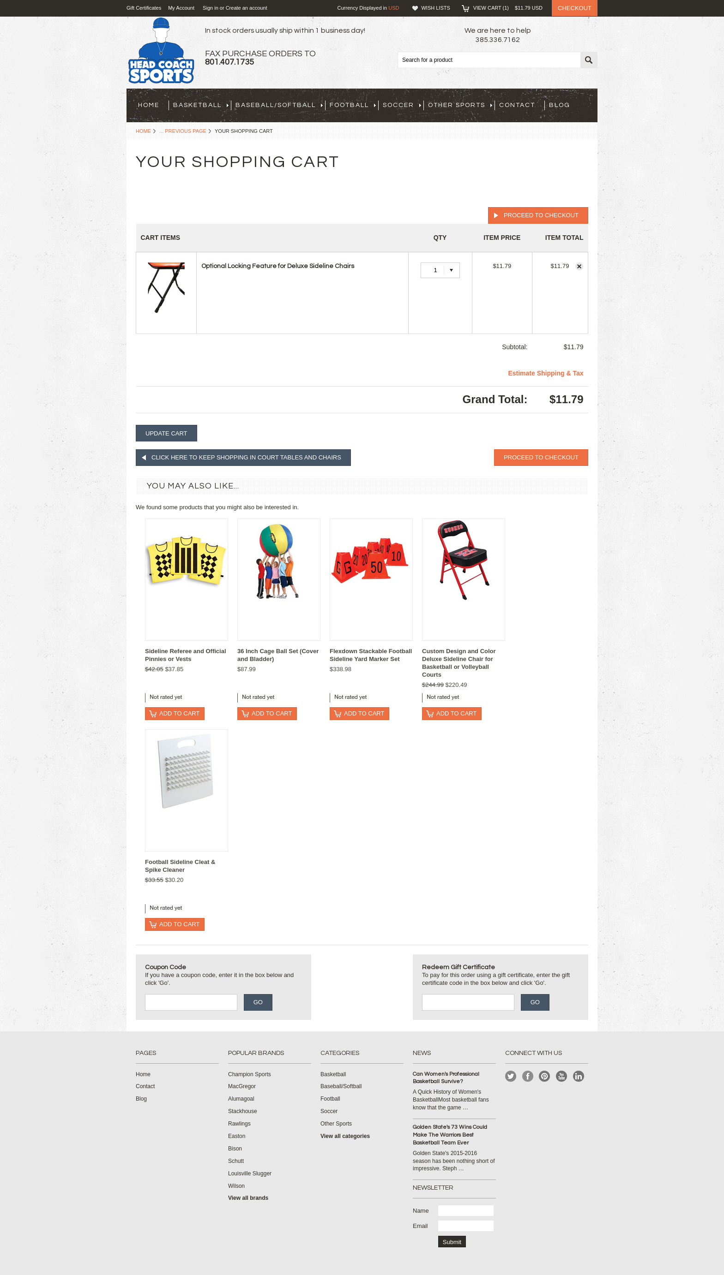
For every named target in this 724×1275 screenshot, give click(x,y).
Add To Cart (179, 713)
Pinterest (544, 1076)
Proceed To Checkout (541, 215)
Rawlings (239, 1123)
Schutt (236, 1161)
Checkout (574, 8)
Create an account (246, 8)
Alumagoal (241, 1099)
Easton (236, 1136)
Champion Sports (249, 1074)
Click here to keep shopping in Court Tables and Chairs (246, 457)
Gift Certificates (144, 8)
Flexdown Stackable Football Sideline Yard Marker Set (371, 655)
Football (353, 105)
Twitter (511, 1076)
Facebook (528, 1076)
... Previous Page (182, 131)
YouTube (561, 1076)
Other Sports (460, 105)
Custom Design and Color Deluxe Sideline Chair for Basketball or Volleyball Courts (459, 663)
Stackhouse (242, 1111)
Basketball (201, 105)
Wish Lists (435, 8)
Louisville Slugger (250, 1173)
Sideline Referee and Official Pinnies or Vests (185, 655)
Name (421, 1210)
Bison (235, 1148)
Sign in (210, 8)
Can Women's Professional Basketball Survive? (446, 1078)
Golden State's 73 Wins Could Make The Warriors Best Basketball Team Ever (450, 1135)
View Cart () (508, 8)
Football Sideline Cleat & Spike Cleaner (180, 865)
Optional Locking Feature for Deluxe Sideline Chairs (277, 266)
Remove (579, 266)
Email (420, 1225)
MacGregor (242, 1086)
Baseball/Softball (279, 105)
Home (143, 131)
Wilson (236, 1186)
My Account (181, 8)
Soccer (402, 105)
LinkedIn (579, 1076)
